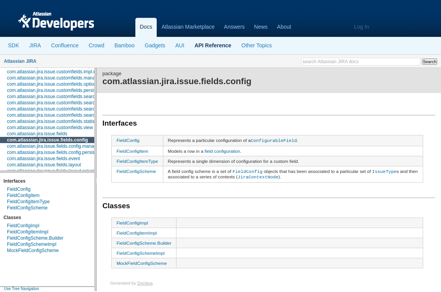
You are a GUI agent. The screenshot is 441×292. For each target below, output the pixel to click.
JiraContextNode (258, 175)
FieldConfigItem (23, 195)
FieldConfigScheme (27, 208)
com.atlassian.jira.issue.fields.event (43, 158)
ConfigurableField (274, 140)
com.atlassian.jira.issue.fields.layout (44, 165)
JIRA (35, 45)
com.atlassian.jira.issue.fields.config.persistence (56, 152)
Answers (234, 27)
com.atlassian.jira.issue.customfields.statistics (54, 121)
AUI (179, 45)
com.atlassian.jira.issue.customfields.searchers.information (67, 102)
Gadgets (155, 45)
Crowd (96, 45)
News (261, 27)
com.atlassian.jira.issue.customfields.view (50, 127)
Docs (146, 27)
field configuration (222, 150)
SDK (13, 45)
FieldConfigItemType (28, 201)
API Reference (212, 45)
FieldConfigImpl (23, 225)
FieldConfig (19, 189)
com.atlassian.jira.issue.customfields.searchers (55, 96)
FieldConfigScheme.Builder (35, 238)
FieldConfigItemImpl (27, 232)
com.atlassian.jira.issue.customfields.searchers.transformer (68, 115)
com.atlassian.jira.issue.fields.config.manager (53, 146)
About (284, 27)
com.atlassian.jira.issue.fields (37, 133)
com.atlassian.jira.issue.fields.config (47, 140)
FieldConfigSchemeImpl (31, 244)
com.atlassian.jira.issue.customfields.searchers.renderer (65, 109)
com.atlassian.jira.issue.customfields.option (51, 84)
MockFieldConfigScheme (33, 250)
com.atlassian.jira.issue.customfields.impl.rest (54, 71)
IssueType (384, 170)
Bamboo (124, 45)
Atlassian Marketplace (187, 27)
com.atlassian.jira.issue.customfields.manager (54, 78)
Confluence (65, 45)
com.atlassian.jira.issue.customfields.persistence (57, 90)
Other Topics (256, 45)
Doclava (145, 281)
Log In (361, 27)
